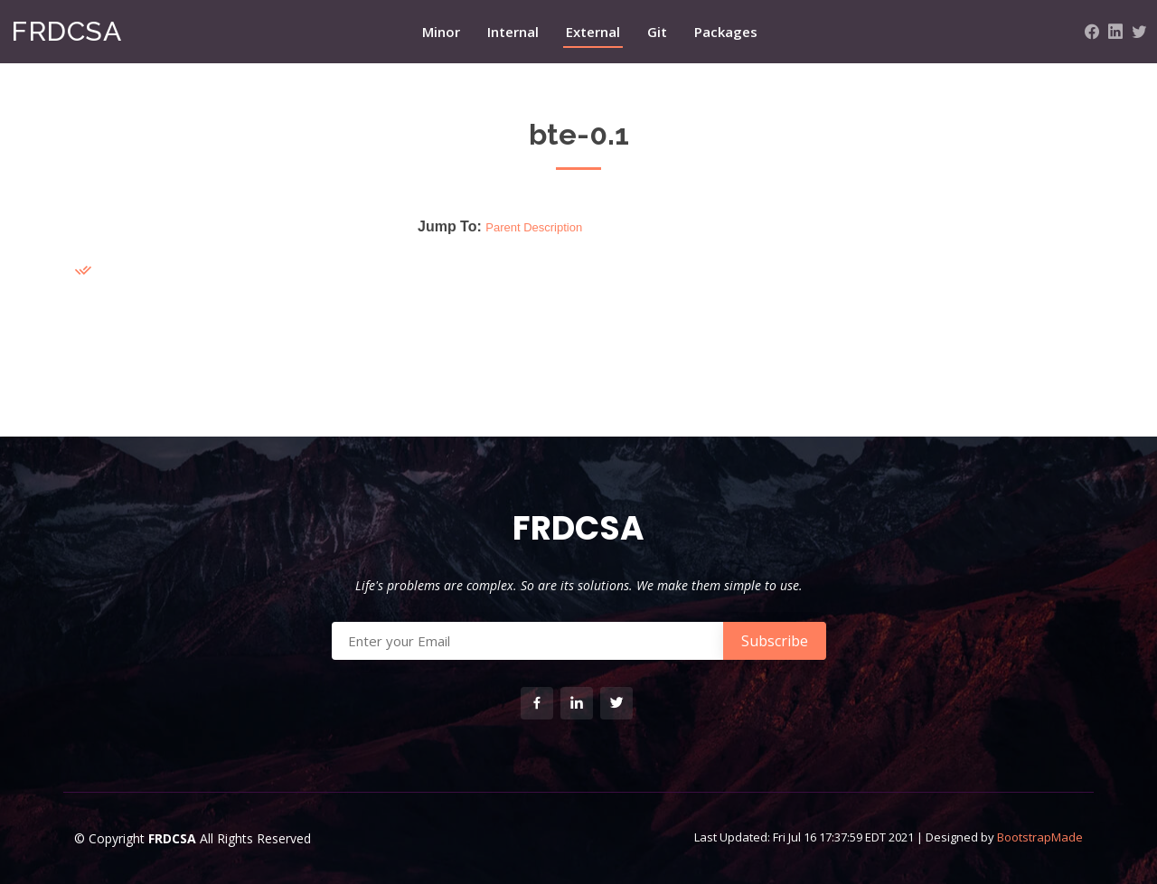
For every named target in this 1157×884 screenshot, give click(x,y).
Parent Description (533, 227)
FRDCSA (66, 31)
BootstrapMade (1040, 837)
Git (657, 32)
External (593, 32)
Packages (725, 32)
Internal (513, 32)
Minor (441, 32)
